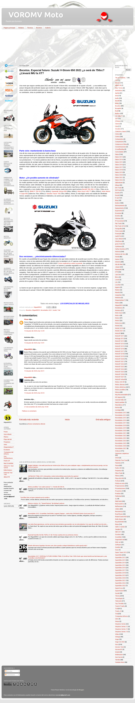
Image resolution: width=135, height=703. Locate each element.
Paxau (6, 432)
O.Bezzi (117, 451)
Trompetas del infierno (8, 453)
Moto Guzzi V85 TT (84, 191)
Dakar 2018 (119, 170)
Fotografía (118, 228)
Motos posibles (120, 389)
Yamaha (117, 659)
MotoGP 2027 (119, 377)
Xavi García (118, 657)
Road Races (119, 514)
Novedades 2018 (120, 425)
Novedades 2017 (120, 423)
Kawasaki (118, 269)
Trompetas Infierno (121, 616)
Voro (116, 644)
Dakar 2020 (119, 175)
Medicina (118, 297)
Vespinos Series (120, 624)
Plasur (26, 319)
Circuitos (118, 129)
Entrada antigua (103, 419)
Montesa (118, 310)
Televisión (118, 601)
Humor (117, 259)
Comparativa (119, 139)
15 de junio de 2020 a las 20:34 (34, 393)
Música (117, 392)
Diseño (117, 193)
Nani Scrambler (8, 463)
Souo (116, 550)
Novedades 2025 (120, 443)
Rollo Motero (8, 470)
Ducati (117, 195)
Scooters (118, 534)
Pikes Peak (118, 473)
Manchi (117, 292)
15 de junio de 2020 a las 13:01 (34, 343)
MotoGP (117, 333)
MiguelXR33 (36, 310)
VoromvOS (118, 649)
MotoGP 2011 (119, 336)
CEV (116, 118)
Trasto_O (118, 611)
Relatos (21, 28)
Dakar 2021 (119, 177)
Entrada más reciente (29, 419)
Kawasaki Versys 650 (59, 191)
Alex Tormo (119, 88)
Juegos (117, 267)
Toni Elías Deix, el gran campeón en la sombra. (35, 497)
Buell (116, 111)
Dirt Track (118, 187)
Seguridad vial (119, 539)
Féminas (118, 218)
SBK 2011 (118, 532)
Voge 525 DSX (120, 642)
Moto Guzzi (118, 313)
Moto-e (117, 315)
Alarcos (117, 83)
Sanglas (117, 529)
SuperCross (119, 588)
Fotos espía (119, 231)
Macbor (117, 290)
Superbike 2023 (120, 585)
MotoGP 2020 (119, 359)
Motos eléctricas (120, 387)
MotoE (117, 325)
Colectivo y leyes (120, 131)
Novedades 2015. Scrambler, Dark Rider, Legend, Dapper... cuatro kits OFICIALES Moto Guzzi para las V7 (61, 513)
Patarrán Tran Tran (121, 460)
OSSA (117, 458)
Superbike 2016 (120, 567)
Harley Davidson (120, 249)
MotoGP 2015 (119, 346)
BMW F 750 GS (35, 191)
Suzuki (55, 310)
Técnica (30, 28)
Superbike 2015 (120, 565)
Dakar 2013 (119, 157)
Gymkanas (118, 246)
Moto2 (117, 318)
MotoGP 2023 (119, 366)
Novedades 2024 (120, 440)
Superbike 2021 (120, 580)
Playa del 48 (8, 439)
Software (118, 544)
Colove (117, 134)
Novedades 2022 (120, 435)
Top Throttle (119, 603)
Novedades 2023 (120, 438)
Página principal (9, 28)
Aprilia (117, 93)
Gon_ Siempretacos (8, 457)
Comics (117, 136)
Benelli (117, 101)
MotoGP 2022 (119, 364)
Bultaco (117, 113)
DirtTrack (118, 190)
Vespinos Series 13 (121, 629)
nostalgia (118, 410)
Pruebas (118, 493)
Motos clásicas (120, 384)
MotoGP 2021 (119, 361)
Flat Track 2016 (120, 226)
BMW (117, 103)
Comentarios (10, 675)
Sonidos (117, 547)
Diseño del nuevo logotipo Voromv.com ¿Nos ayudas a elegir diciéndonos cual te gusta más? (57, 545)
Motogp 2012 (119, 338)
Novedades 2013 (120, 412)
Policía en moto (120, 483)
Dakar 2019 (119, 172)
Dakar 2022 (119, 180)
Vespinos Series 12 (121, 626)
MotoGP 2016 (119, 349)
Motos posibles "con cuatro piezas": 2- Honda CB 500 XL (46, 487)
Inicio (67, 419)
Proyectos (118, 491)
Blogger (81, 690)
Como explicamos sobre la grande (70, 263)
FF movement (119, 221)
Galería (47, 28)
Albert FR (7, 477)
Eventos (117, 216)
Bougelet (118, 108)
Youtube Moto (119, 662)
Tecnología (118, 598)
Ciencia (117, 124)
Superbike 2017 (120, 570)
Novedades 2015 (120, 418)
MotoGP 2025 (119, 371)
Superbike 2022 (120, 583)
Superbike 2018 (120, 573)
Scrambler (118, 537)
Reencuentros (119, 504)
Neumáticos (119, 405)
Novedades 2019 (120, 428)
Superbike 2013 (120, 560)
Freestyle (118, 233)
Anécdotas (118, 90)
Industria (118, 262)
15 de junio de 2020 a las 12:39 (34, 331)
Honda (117, 256)
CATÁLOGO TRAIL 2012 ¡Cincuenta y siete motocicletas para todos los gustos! (53, 476)
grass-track (119, 244)
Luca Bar (118, 285)
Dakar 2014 (119, 159)
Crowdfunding (119, 149)
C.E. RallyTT (119, 116)
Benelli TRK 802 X (88, 189)
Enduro (117, 203)
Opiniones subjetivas (122, 453)
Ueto (5, 444)
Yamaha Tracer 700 (53, 193)
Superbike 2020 (120, 578)
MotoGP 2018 (119, 354)
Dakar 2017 (119, 167)
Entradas (8, 671)
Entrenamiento (120, 205)
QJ (116, 498)
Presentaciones (120, 488)
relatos (117, 509)
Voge (117, 639)
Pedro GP (7, 461)
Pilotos (117, 475)
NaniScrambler (119, 402)
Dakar (117, 154)
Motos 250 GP (119, 382)
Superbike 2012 (120, 557)
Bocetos (39, 28)
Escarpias (7, 449)
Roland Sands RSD (121, 516)
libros (117, 277)
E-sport (117, 198)
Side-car (118, 542)
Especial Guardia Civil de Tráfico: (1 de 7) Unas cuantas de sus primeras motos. (53, 535)
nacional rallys (119, 400)
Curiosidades (119, 152)
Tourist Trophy (120, 606)
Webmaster (119, 654)
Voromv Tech (119, 647)
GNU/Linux (118, 241)
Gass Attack (7, 434)
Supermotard (119, 591)
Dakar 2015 (119, 162)
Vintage (117, 637)
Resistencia (119, 511)
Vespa (117, 621)
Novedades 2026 (120, 446)
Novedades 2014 (120, 415)
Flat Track (118, 223)
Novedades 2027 (120, 448)
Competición (119, 141)
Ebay (116, 200)
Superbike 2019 (120, 575)
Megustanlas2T (9, 447)
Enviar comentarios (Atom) (36, 424)
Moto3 (117, 320)
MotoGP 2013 (119, 341)
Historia (117, 251)
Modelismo (118, 308)
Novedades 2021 (46, 310)
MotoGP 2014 (119, 343)
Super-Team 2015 (121, 552)
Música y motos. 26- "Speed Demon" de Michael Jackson (46, 503)
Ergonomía (118, 210)
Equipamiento (119, 208)
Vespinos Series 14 (121, 631)
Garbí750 (118, 236)
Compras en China (121, 144)
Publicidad (118, 496)
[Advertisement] (66, 47)
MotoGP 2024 (119, 369)
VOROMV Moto (34, 14)
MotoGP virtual (120, 379)
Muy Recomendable (121, 394)
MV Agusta (118, 397)
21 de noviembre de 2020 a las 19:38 (36, 407)
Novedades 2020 (120, 430)
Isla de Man (118, 264)
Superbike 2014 (120, 562)
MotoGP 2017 (119, 351)
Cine (116, 126)
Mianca (6, 437)
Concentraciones (120, 147)
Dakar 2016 (119, 164)
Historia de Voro (120, 254)
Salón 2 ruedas (120, 527)
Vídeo (117, 634)
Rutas (117, 524)
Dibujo (117, 185)
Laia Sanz (118, 274)
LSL (116, 282)
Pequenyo (7, 442)
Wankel (117, 652)
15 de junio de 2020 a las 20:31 (34, 371)
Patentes (118, 463)
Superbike (118, 555)
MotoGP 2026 (119, 374)
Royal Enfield (119, 522)
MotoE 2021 (119, 331)
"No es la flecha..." (121, 77)
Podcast (117, 481)
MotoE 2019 (119, 328)
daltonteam (119, 182)
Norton (117, 407)
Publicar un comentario (29, 411)
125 (116, 80)
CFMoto (117, 121)
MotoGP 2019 (119, 356)
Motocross (118, 323)
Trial (116, 613)
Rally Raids (118, 501)
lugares (117, 287)
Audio (117, 98)
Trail (58, 310)
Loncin (117, 279)
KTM (116, 272)
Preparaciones (119, 486)
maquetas (118, 295)
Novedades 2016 (120, 420)
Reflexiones (119, 506)
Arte (116, 95)
